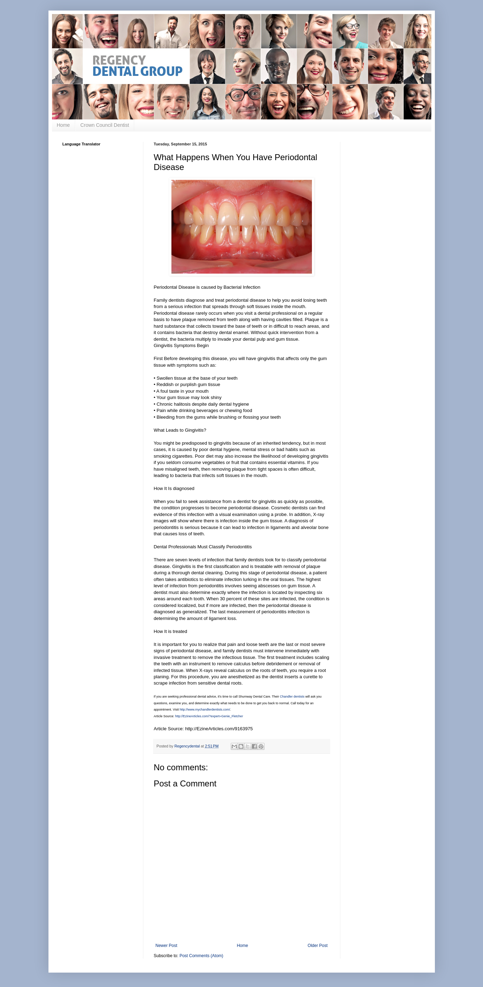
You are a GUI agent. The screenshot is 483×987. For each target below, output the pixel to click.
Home (63, 125)
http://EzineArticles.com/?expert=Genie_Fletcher (209, 716)
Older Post (318, 945)
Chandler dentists (292, 696)
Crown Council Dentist (104, 125)
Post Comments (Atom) (201, 955)
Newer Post (166, 945)
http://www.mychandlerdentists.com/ (205, 709)
